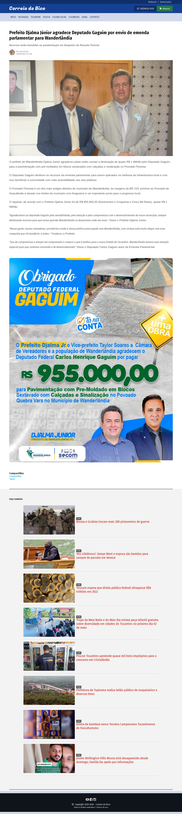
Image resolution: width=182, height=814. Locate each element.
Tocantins (36, 17)
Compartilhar (15, 476)
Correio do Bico (27, 8)
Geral (85, 17)
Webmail (152, 2)
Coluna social (59, 17)
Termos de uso (102, 807)
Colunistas (74, 17)
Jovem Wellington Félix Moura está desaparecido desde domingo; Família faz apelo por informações (112, 760)
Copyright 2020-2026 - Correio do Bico (91, 804)
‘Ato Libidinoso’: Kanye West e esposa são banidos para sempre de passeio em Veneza (112, 556)
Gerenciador (165, 2)
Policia (46, 17)
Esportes (94, 17)
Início (13, 17)
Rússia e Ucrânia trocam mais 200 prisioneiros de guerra (112, 522)
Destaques (23, 17)
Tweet (12, 479)
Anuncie (166, 8)
